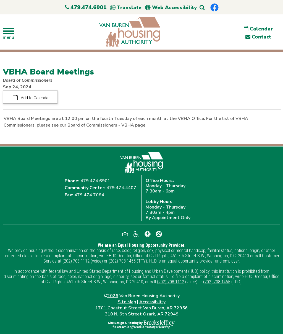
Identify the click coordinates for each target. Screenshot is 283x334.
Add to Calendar (35, 97)
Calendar (258, 28)
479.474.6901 (95, 181)
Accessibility (152, 302)
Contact (258, 37)
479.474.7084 (89, 195)
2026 (112, 296)
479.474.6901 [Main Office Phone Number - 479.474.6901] (85, 7)
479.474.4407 (121, 188)
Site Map (127, 302)
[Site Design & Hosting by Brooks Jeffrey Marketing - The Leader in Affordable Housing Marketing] (141, 324)
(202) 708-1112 (76, 261)
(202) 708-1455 (122, 261)
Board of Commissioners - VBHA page (106, 125)
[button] (202, 7)
